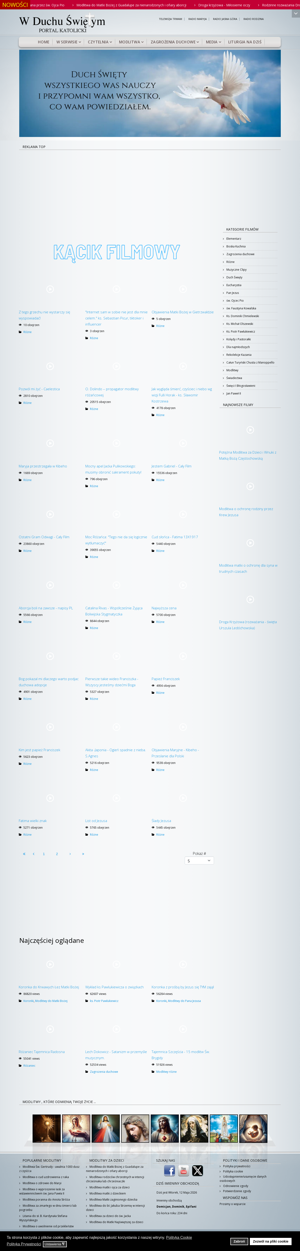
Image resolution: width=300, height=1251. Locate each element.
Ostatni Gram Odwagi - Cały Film (44, 537)
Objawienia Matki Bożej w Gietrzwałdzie (183, 312)
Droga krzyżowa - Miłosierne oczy (236, 5)
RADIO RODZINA (254, 19)
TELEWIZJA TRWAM (170, 19)
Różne (27, 332)
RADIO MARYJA (197, 19)
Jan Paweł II (233, 393)
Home (43, 42)
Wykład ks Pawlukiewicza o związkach (114, 987)
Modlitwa (129, 42)
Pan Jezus (232, 293)
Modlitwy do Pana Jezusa (184, 1001)
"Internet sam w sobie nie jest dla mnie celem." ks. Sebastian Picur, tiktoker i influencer (116, 318)
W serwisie (67, 42)
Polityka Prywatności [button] (24, 1244)
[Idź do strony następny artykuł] (70, 853)
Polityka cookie (232, 1171)
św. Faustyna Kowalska (241, 308)
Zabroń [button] (239, 1241)
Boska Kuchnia (236, 246)
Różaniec (29, 1066)
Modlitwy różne (166, 1072)
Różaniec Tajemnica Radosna (42, 1051)
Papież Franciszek (166, 678)
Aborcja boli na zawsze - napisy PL (46, 608)
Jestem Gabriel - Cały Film (171, 466)
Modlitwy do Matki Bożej (51, 1001)
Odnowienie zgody (235, 1186)
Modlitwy (232, 370)
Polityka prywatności (236, 1166)
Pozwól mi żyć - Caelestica (39, 389)
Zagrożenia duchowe (173, 42)
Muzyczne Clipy (236, 270)
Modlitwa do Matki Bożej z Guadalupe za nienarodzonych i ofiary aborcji (143, 5)
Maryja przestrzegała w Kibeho (43, 466)
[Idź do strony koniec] (83, 853)
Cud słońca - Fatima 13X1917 (175, 537)
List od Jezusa (96, 820)
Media (212, 42)
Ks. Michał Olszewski (239, 324)
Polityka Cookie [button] (179, 1238)
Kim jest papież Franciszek (39, 749)
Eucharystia (233, 285)
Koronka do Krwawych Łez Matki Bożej (49, 987)
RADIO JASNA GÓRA (225, 19)
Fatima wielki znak (33, 820)
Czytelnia (98, 42)
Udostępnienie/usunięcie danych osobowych (243, 1179)
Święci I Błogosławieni (240, 386)
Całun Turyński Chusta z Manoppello (250, 362)
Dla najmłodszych (238, 347)
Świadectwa (234, 378)
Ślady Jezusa (161, 820)
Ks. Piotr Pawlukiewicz (240, 332)
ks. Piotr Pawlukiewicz (104, 1001)
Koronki (28, 1001)
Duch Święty (234, 277)
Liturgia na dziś (245, 42)
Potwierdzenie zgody (236, 1191)
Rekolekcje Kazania (238, 355)
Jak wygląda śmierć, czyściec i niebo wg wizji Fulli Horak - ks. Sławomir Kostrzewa (182, 395)
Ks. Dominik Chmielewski (242, 316)
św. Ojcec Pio (235, 301)
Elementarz (233, 239)
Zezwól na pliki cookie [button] (270, 1241)
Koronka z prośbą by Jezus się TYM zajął (183, 987)
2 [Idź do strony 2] (57, 854)
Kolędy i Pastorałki (238, 339)
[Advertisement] (150, 185)
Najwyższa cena (164, 608)
